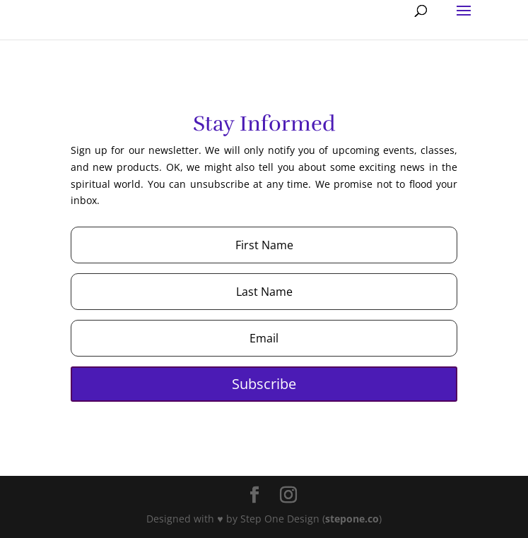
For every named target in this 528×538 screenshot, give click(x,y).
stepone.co (352, 518)
